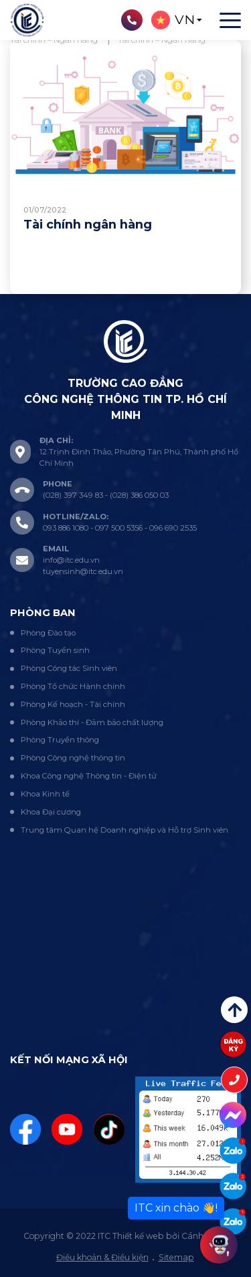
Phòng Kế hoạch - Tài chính (73, 704)
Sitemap (176, 1257)
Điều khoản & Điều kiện (102, 1257)
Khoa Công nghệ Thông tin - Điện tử (89, 776)
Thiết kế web (138, 1236)
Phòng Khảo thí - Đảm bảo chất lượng (92, 722)
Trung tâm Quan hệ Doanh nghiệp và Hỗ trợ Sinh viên (124, 830)
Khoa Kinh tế (45, 794)
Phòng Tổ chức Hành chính (73, 686)
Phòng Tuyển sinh (55, 650)
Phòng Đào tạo (48, 632)
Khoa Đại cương (51, 812)
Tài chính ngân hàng (87, 224)
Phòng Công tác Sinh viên (69, 668)
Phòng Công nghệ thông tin (73, 757)
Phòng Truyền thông (60, 739)
